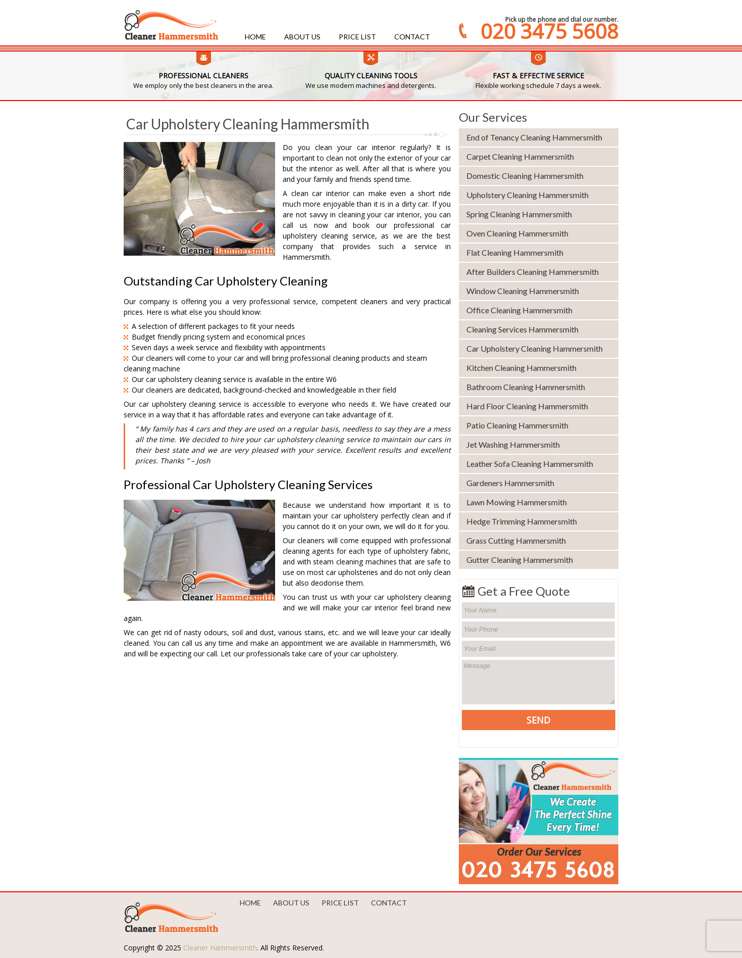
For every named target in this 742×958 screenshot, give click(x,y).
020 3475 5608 (549, 31)
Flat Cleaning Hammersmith (514, 252)
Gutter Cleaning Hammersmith (519, 559)
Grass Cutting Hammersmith (516, 540)
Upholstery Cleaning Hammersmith (527, 195)
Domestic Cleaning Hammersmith (525, 175)
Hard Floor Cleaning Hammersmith (527, 406)
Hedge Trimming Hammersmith (521, 521)
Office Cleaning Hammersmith (519, 310)
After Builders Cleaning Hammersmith (532, 271)
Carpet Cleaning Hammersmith (520, 156)
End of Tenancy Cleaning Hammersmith (534, 137)
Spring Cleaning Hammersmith (519, 214)
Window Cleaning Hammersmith (522, 291)
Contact (412, 36)
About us (302, 36)
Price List (357, 36)
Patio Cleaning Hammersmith (517, 425)
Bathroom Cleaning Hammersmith (525, 387)
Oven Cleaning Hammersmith (517, 233)
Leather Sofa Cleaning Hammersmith (529, 463)
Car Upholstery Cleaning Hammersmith (534, 348)
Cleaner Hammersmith (220, 947)
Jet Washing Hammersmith (513, 444)
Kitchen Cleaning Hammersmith (521, 367)
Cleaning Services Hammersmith (522, 329)
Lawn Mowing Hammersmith (516, 502)
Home (255, 36)
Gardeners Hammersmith (510, 483)
